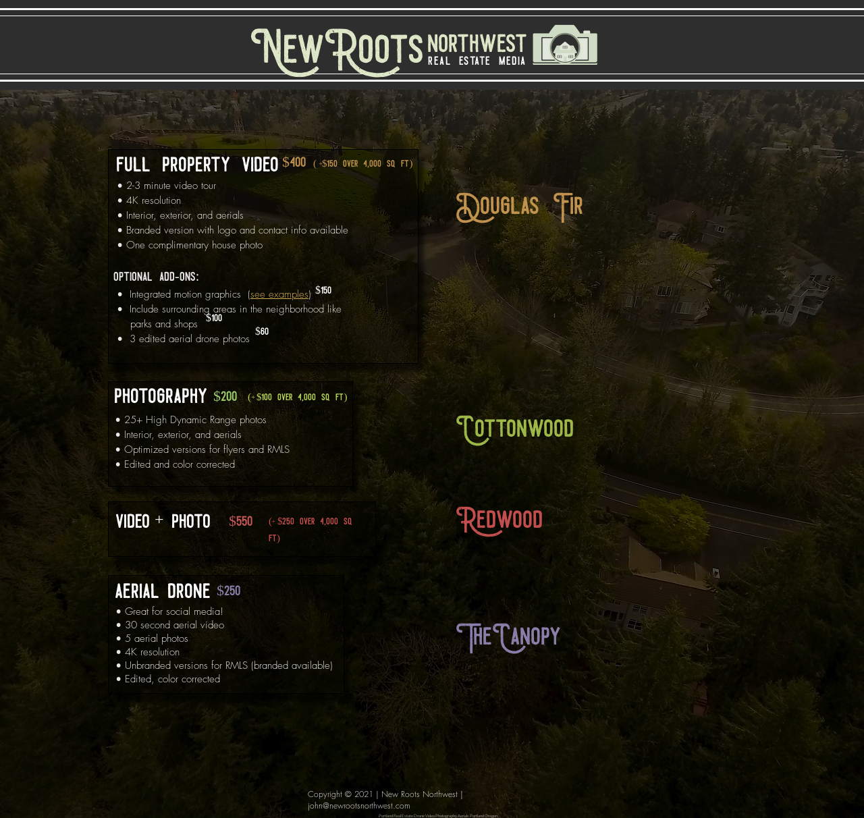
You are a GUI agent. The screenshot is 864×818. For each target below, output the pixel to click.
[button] (549, 208)
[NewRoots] (337, 52)
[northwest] (472, 45)
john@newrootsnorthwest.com (359, 805)
